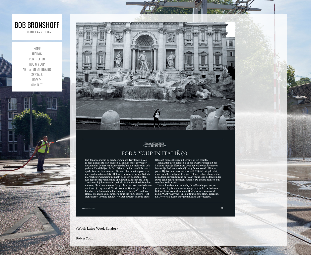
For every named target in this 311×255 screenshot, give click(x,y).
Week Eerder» (107, 228)
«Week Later (85, 228)
